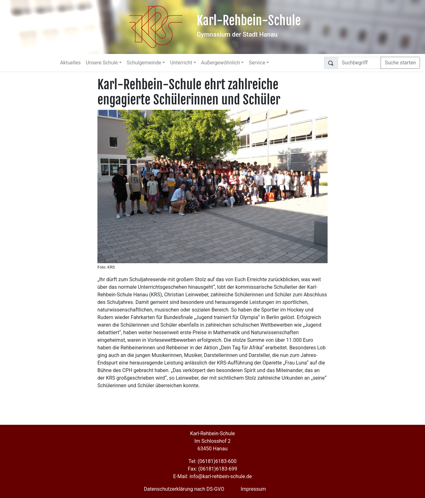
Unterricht (181, 63)
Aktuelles (70, 63)
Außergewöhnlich (220, 63)
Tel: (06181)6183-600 (212, 461)
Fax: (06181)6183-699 (212, 469)
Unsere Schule (102, 63)
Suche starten (400, 63)
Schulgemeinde (144, 63)
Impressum (253, 489)
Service (257, 63)
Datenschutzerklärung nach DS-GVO (184, 489)
